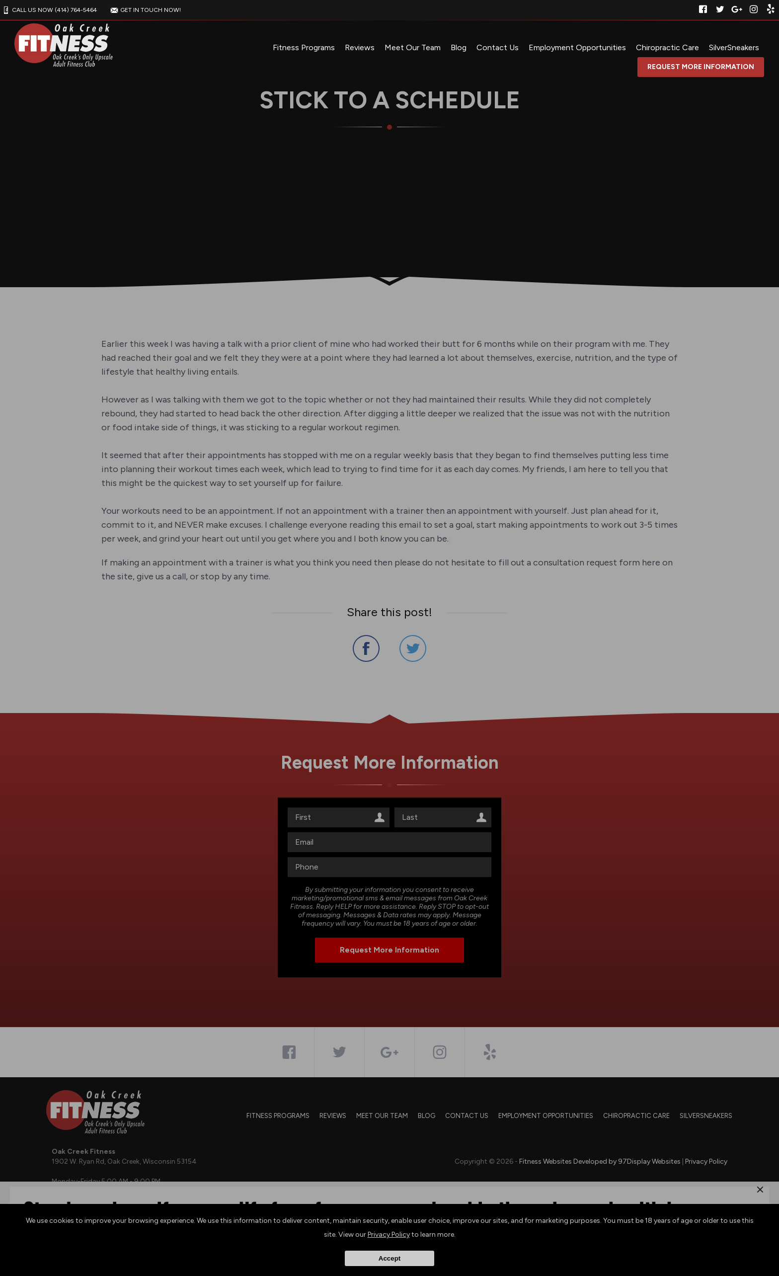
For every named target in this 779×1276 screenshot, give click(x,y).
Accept (389, 1258)
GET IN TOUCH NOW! (144, 9)
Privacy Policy (389, 1234)
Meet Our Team (413, 47)
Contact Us (497, 47)
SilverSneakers (734, 47)
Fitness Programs (304, 47)
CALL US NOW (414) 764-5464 (48, 9)
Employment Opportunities (577, 47)
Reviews (360, 47)
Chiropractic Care (667, 47)
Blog (459, 47)
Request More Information (700, 67)
